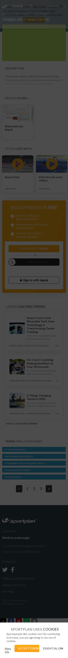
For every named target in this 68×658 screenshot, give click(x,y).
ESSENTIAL (53, 648)
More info (8, 650)
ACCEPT (29, 648)
